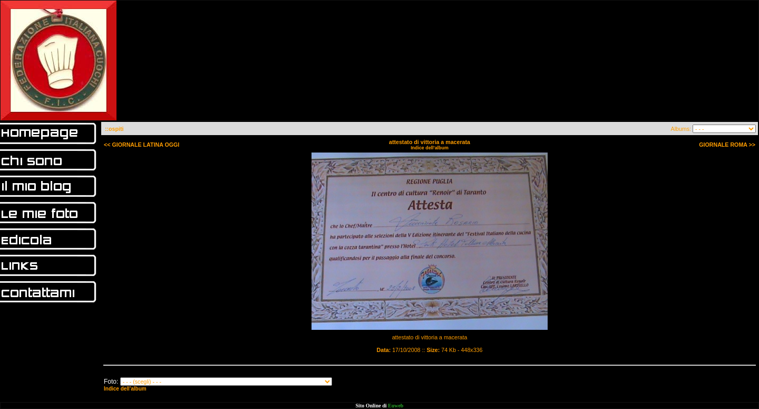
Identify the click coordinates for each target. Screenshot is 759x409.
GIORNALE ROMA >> (727, 144)
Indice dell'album (430, 147)
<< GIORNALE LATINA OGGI (141, 144)
